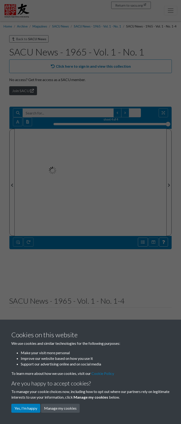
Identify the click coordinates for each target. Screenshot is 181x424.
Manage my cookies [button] (60, 408)
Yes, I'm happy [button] (25, 408)
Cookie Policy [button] (102, 373)
